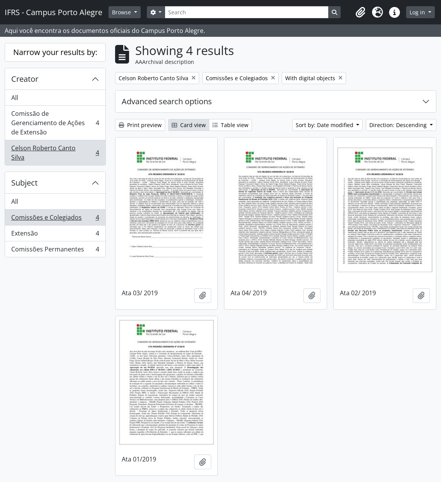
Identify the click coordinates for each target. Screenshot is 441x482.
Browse (122, 12)
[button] (360, 12)
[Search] (246, 12)
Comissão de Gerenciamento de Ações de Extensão (55, 122)
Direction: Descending (398, 125)
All (14, 97)
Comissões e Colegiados (55, 219)
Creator (24, 79)
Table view (230, 125)
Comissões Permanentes (55, 250)
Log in (418, 12)
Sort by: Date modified (325, 125)
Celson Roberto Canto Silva (55, 153)
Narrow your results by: (55, 52)
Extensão (55, 235)
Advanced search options (167, 101)
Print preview (140, 125)
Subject (24, 182)
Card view (189, 125)
